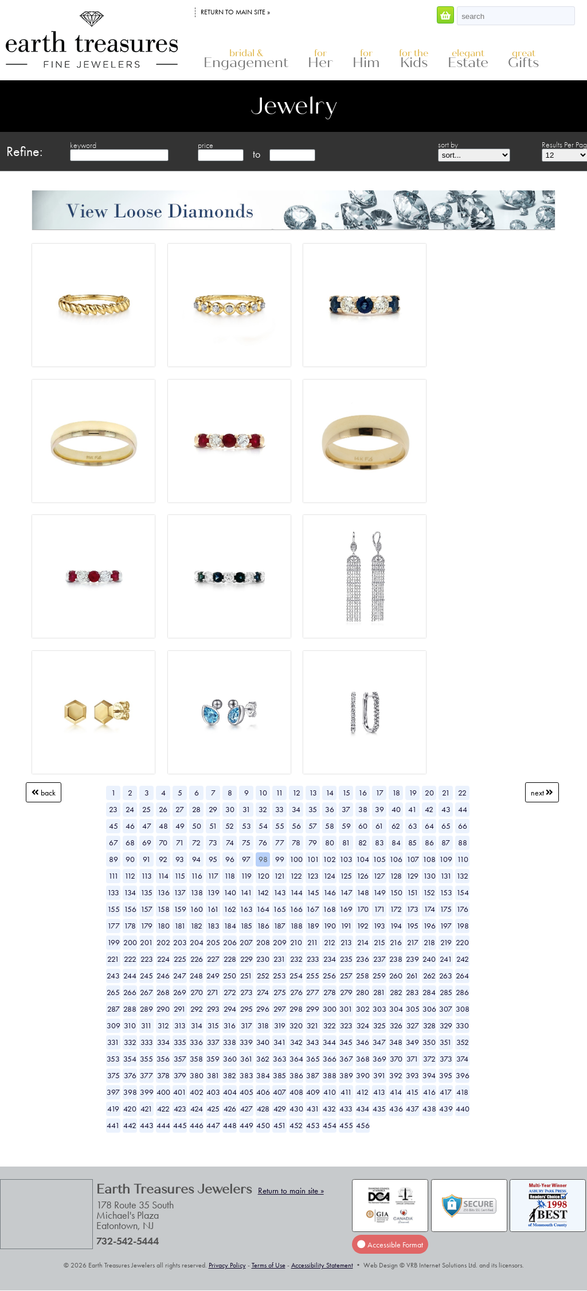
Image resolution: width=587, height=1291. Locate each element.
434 (362, 1108)
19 (413, 792)
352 (462, 1042)
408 (296, 1092)
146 (329, 892)
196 (429, 926)
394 (429, 1075)
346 (362, 1042)
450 (263, 1125)
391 (379, 1075)
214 (363, 942)
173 (412, 909)
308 (462, 1009)
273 (246, 992)
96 (229, 859)
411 (346, 1092)
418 (462, 1092)
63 (412, 826)
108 (429, 859)
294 (230, 1009)
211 (312, 942)
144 (296, 892)
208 (263, 942)
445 (180, 1125)
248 (196, 975)
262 (429, 975)
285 (446, 992)
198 (462, 926)
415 (412, 1092)
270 (196, 992)
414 (396, 1092)
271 (213, 992)
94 (196, 859)
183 (213, 926)
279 (346, 992)
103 (346, 859)
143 (279, 892)
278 (329, 992)
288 (129, 1009)
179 (146, 926)
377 (146, 1075)
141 (246, 892)
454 (329, 1125)
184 (230, 926)
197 (446, 926)
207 (246, 942)
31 (246, 809)
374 (462, 1059)
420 (129, 1108)
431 (313, 1108)
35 (312, 809)
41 (412, 809)
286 (462, 992)
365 (313, 1059)
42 (429, 809)
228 (230, 959)
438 (429, 1108)
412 (363, 1092)
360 (230, 1059)
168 (329, 909)
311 (146, 1025)
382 (229, 1075)
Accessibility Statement (322, 1265)
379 (180, 1075)
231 (279, 959)
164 (262, 909)
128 (396, 876)
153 (446, 892)
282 (396, 992)
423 (180, 1108)
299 (312, 1009)
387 (312, 1075)
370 (396, 1059)
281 (379, 992)
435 (379, 1108)
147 (346, 892)
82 (362, 842)
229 (246, 959)
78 (296, 842)
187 (279, 926)
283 (412, 992)
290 (163, 1009)
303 (379, 1009)
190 (329, 926)
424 (196, 1108)
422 (163, 1108)
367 (346, 1059)
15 (346, 792)
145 (313, 892)
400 (163, 1092)
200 (130, 942)
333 (146, 1042)
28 (196, 809)
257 (346, 975)
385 (279, 1075)
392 (395, 1075)
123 (313, 876)
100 (296, 859)
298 (296, 1009)
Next (542, 792)
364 (296, 1059)
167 (312, 909)
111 (113, 876)
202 (163, 942)
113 (146, 876)
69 (146, 842)
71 (180, 842)
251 (246, 975)
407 (279, 1092)
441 (113, 1125)
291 (180, 1009)
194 (396, 926)
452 (296, 1125)
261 (412, 975)
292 (196, 1009)
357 (180, 1059)
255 (312, 975)
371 (412, 1059)
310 (130, 1025)
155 (113, 909)
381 (213, 1075)
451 (279, 1125)
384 (263, 1075)
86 (429, 842)
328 (429, 1025)
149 (379, 892)
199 (113, 942)
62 (396, 826)
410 (329, 1092)
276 (296, 992)
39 (379, 809)
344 (329, 1042)
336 (196, 1042)
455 (346, 1125)
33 (279, 809)
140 (230, 892)
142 (263, 892)
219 (446, 942)
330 (462, 1025)
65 (446, 826)
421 (146, 1108)
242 (462, 959)
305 (413, 1009)
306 (429, 1009)
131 (446, 876)
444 (163, 1125)
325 (379, 1025)
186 (263, 926)
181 (180, 926)
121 (279, 876)
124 (329, 876)
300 (329, 1009)
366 (329, 1059)
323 (346, 1025)
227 (213, 959)
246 (163, 975)
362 (262, 1059)
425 (213, 1108)
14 (330, 792)
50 (196, 826)
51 (213, 826)
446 (197, 1125)
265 (113, 992)
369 (379, 1059)
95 (213, 859)
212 (329, 942)
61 (379, 826)
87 (445, 842)
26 (163, 809)
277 (312, 992)
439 (446, 1108)
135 (146, 892)
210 (296, 942)
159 (180, 909)
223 (146, 959)
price (205, 145)
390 (363, 1075)
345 (346, 1042)
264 (462, 975)
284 (429, 992)
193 (379, 926)
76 (263, 842)
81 (346, 842)
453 (313, 1125)
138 (196, 892)
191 (346, 926)
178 (130, 926)
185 (246, 926)
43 (446, 809)
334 (163, 1042)
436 (396, 1108)
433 (346, 1108)
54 (263, 826)
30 (229, 809)
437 (412, 1108)
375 (113, 1075)
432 (329, 1108)
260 (395, 975)
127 (379, 876)
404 (230, 1092)
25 (146, 809)
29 (213, 809)
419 (113, 1108)
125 (346, 876)
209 (280, 942)
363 (280, 1059)
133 (113, 892)
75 (246, 842)
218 (429, 942)
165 (279, 909)
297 (279, 1009)
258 (362, 975)
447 (213, 1125)
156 (130, 909)
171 (379, 909)
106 (395, 859)
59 (346, 826)
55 (279, 826)
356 (163, 1059)
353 (113, 1059)
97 (246, 859)
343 (312, 1042)
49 (180, 826)
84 (396, 842)
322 (329, 1025)
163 (246, 909)
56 (296, 826)
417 (446, 1092)
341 (279, 1042)
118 (229, 876)
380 (197, 1075)
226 (196, 959)
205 (213, 942)
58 (329, 826)
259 (379, 975)
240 (429, 959)
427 (246, 1108)
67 (113, 842)
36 (329, 809)
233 (313, 959)
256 (329, 975)
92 (163, 859)
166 (296, 909)
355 (146, 1059)
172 (396, 909)
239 (412, 959)
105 (379, 859)
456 (363, 1125)
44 (462, 809)
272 (230, 992)
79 (312, 842)
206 (230, 942)
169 (346, 909)
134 (130, 892)
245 (146, 975)
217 (412, 942)
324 (363, 1025)
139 (213, 892)
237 (379, 959)
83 (379, 842)
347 (379, 1042)
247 (179, 975)
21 (446, 792)
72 (196, 842)
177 (113, 926)
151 (412, 892)
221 (113, 959)
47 (146, 826)
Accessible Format (389, 1244)
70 (163, 842)
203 (180, 942)
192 (363, 926)
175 (446, 909)
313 (180, 1025)
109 (445, 859)
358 (196, 1059)
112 (129, 876)
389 (346, 1075)
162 (230, 909)
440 (462, 1108)
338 (229, 1042)
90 (130, 859)
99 (279, 859)
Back (44, 792)
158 (163, 909)
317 (246, 1025)
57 (312, 826)
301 (346, 1009)
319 (279, 1025)
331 (113, 1042)
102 (329, 859)
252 (263, 975)
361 (246, 1059)
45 (113, 826)
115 (179, 876)
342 (296, 1042)
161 (213, 909)
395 (445, 1075)
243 (113, 975)
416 (429, 1092)
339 (246, 1042)
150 (396, 892)
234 (329, 959)
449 (246, 1125)
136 (163, 892)
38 (362, 809)
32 (263, 809)
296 (262, 1009)
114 (163, 876)
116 (196, 876)
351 (446, 1042)
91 (147, 859)
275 (279, 992)
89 (113, 859)
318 (263, 1025)
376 (130, 1075)
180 (163, 926)
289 (146, 1009)
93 (179, 859)
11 (279, 792)
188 (296, 926)
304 (396, 1009)
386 (296, 1075)
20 (429, 792)
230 (262, 959)
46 (130, 826)
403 (213, 1092)
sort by (448, 145)
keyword (83, 145)
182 (196, 926)
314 (196, 1025)
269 (179, 992)
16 (362, 792)
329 (446, 1025)
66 (462, 826)
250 (229, 975)
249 (213, 975)
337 (213, 1042)
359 (213, 1059)
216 (396, 942)
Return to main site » (235, 12)
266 (129, 992)
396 (462, 1075)
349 (412, 1042)
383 (246, 1075)
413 (379, 1092)
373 (446, 1059)
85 (412, 842)
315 (213, 1025)
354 (129, 1059)
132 (462, 876)
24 (130, 809)
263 (445, 975)
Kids (413, 59)
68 (130, 842)
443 (147, 1125)
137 (180, 892)
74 (230, 842)
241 (446, 959)
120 (263, 876)
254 (296, 975)
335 (180, 1042)
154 (462, 892)
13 (313, 792)
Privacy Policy (227, 1265)
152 (429, 892)
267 (146, 992)
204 (197, 942)
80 (329, 842)
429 (279, 1108)
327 (412, 1025)
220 (462, 942)
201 (146, 942)
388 (329, 1075)
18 (396, 792)
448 (230, 1125)
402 (197, 1092)
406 (263, 1092)
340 (262, 1042)
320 (296, 1025)
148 (363, 892)
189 (313, 926)
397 (113, 1092)
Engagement (246, 59)
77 (279, 842)
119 (246, 876)
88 (462, 842)
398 (130, 1092)
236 (362, 959)
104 (362, 859)
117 (213, 876)
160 (196, 909)
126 (363, 876)
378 (163, 1075)
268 (163, 992)
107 (412, 859)
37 (346, 809)
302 (363, 1009)
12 (296, 792)
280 (362, 992)
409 (313, 1092)
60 (362, 826)
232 (296, 959)
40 (396, 809)
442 (129, 1125)
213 (346, 942)
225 (180, 959)
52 (229, 826)
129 (412, 876)
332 (130, 1042)
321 (313, 1025)
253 (279, 975)
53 (246, 826)
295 (246, 1009)
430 (296, 1108)
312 (163, 1025)
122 (296, 876)
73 (213, 842)
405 (246, 1092)
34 (296, 809)
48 (163, 826)
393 (412, 1075)
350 (429, 1042)
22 (462, 792)
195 (412, 926)
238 (395, 959)
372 (429, 1059)
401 (179, 1092)
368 (363, 1059)
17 (379, 792)
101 (313, 859)
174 (429, 909)
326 (396, 1025)
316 (230, 1025)
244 (129, 975)
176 (462, 909)
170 (363, 909)
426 (230, 1108)
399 (147, 1092)
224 (163, 959)
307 (445, 1009)
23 (113, 809)
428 (263, 1108)
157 (146, 909)
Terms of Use (268, 1265)
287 (113, 1009)
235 (346, 959)
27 (179, 809)
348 (395, 1042)
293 (213, 1009)
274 (263, 992)
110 (462, 859)
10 (263, 792)
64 (429, 826)
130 (429, 876)
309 (113, 1025)
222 (130, 959)
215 (379, 942)
